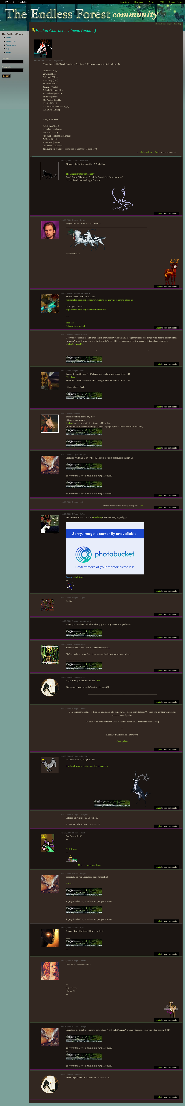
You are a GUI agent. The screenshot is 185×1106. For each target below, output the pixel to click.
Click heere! (71, 377)
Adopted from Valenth (75, 326)
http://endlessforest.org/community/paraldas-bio (87, 766)
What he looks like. (75, 344)
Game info (124, 2)
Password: (7, 67)
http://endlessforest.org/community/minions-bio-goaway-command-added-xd (99, 300)
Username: (7, 58)
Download (138, 2)
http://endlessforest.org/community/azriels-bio (86, 309)
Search (8, 52)
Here (141, 506)
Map (7, 48)
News (151, 2)
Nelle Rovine (72, 849)
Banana (69, 883)
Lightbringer (78, 577)
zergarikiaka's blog (174, 24)
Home (8, 37)
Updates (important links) (89, 865)
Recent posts (11, 45)
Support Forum (175, 2)
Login (157, 152)
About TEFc (11, 41)
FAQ (162, 2)
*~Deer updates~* (122, 741)
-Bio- (98, 680)
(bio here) (97, 517)
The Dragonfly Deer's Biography (80, 174)
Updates (69, 423)
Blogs (163, 24)
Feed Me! (70, 322)
